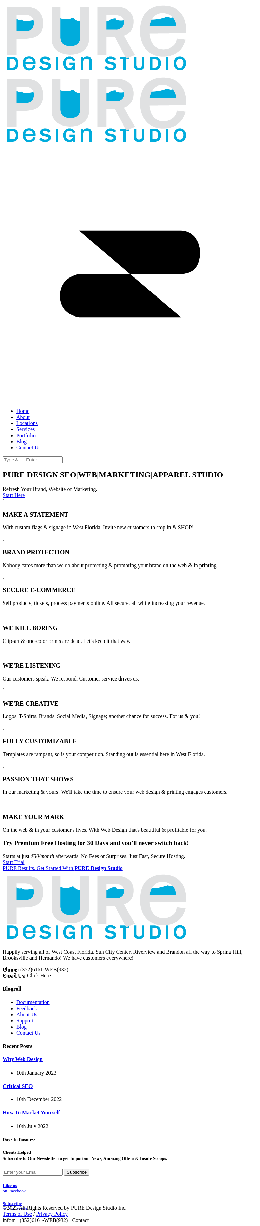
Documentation (33, 1002)
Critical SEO (18, 1086)
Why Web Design (23, 1059)
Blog (21, 1027)
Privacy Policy (52, 1214)
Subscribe (77, 1172)
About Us (26, 1014)
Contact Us (28, 1033)
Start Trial (13, 862)
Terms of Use (17, 1214)
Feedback (26, 1008)
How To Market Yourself (31, 1112)
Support (25, 1020)
